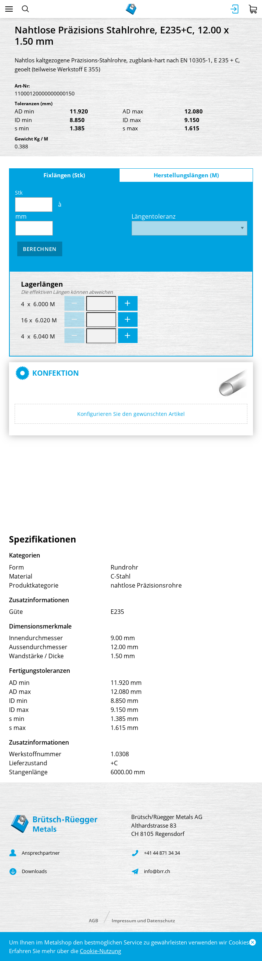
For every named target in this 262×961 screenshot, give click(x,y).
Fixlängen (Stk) (64, 175)
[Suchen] (25, 9)
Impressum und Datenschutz (143, 920)
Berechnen (40, 248)
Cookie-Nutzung (100, 951)
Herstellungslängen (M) (186, 175)
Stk (33, 200)
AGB (93, 920)
